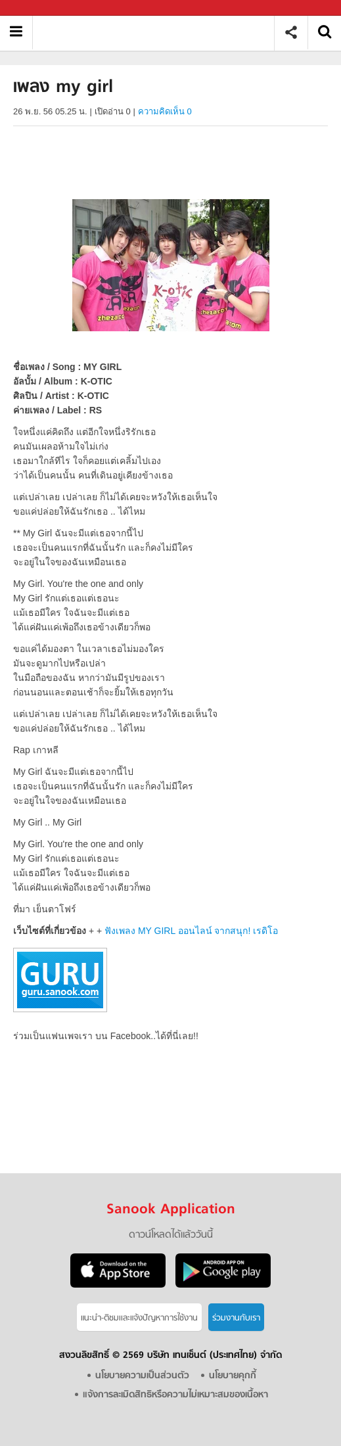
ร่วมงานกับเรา (236, 1318)
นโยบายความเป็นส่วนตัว (142, 1376)
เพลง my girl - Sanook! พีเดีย (158, 32)
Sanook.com (39, 8)
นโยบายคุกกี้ (232, 1376)
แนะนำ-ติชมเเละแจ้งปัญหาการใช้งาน (139, 1318)
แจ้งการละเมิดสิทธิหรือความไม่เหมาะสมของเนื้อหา (175, 1395)
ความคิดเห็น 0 (165, 111)
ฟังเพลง (191, 930)
